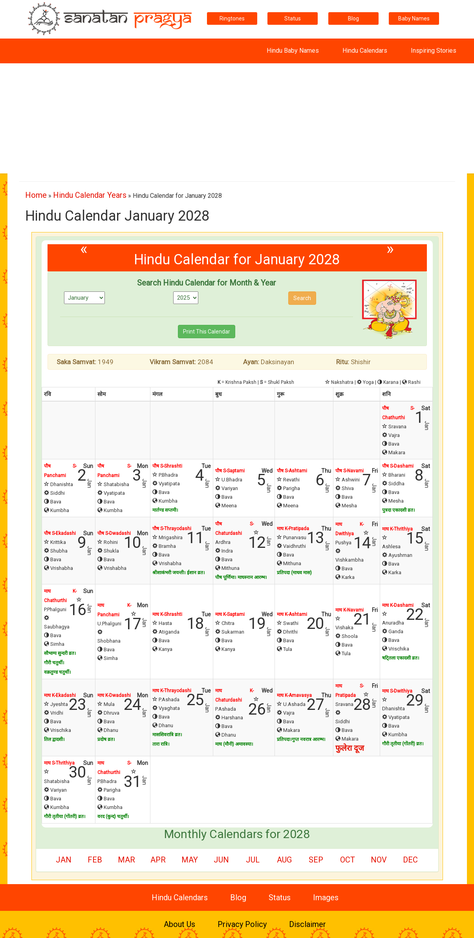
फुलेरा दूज (349, 748)
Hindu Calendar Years (89, 195)
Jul (253, 859)
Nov (379, 859)
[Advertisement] (237, 118)
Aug (284, 859)
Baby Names (414, 18)
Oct (347, 859)
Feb (95, 859)
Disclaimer (307, 924)
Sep (316, 859)
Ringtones (232, 18)
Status (292, 18)
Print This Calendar (206, 331)
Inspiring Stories (433, 50)
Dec (410, 859)
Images (326, 897)
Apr (158, 859)
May (189, 859)
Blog (353, 18)
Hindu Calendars (364, 50)
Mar (126, 859)
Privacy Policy (242, 924)
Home (36, 195)
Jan (63, 859)
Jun (221, 859)
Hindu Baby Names (293, 50)
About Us (179, 924)
